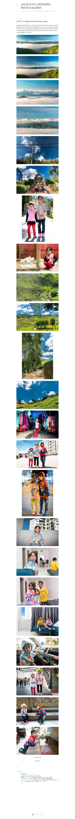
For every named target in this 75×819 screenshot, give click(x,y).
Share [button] (17, 766)
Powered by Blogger (37, 814)
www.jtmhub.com (25, 778)
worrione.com (28, 777)
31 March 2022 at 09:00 (32, 773)
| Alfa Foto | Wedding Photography (36, 6)
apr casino (41, 781)
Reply (22, 783)
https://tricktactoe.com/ (27, 780)
